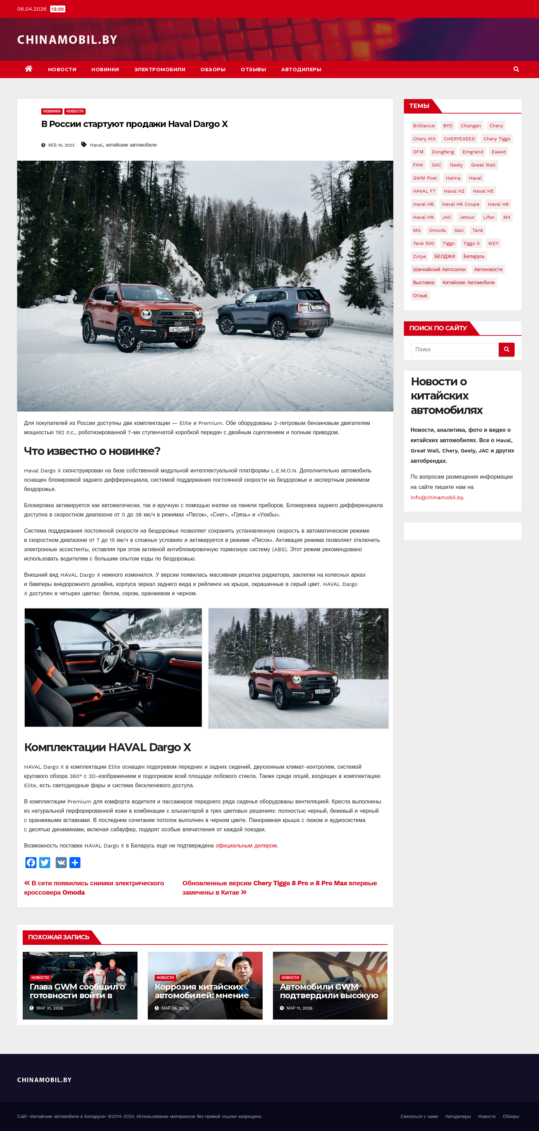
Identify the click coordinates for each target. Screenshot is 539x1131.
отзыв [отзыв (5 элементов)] (420, 295)
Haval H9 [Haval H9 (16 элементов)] (423, 217)
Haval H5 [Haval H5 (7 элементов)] (483, 191)
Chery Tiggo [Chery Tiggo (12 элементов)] (496, 138)
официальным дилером (246, 845)
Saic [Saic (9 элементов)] (459, 230)
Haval (96, 145)
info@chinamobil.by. (438, 497)
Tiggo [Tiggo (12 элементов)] (449, 243)
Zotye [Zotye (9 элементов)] (419, 256)
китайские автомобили (131, 145)
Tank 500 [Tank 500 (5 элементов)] (423, 243)
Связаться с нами (419, 1116)
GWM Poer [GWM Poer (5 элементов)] (425, 178)
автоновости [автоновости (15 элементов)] (488, 269)
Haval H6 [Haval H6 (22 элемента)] (423, 204)
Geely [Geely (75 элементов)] (456, 165)
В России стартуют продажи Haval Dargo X (134, 124)
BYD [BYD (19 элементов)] (447, 125)
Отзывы (253, 69)
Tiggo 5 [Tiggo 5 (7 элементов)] (471, 243)
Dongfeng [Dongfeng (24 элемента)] (443, 151)
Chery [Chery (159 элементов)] (496, 125)
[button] (516, 69)
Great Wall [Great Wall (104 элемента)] (483, 165)
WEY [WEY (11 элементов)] (493, 243)
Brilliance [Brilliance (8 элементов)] (424, 125)
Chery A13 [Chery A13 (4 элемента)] (424, 138)
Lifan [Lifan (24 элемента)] (489, 217)
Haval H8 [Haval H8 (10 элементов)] (498, 204)
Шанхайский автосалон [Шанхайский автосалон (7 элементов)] (439, 269)
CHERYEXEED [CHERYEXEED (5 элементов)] (459, 138)
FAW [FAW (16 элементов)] (418, 165)
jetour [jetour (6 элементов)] (467, 217)
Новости (62, 69)
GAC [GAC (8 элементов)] (437, 165)
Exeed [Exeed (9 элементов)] (499, 151)
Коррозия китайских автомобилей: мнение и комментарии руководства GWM (202, 999)
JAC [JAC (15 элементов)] (446, 217)
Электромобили (160, 69)
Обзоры (213, 69)
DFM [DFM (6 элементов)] (418, 151)
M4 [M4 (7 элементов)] (506, 217)
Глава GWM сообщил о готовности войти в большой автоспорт (77, 995)
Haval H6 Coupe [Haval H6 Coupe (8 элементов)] (461, 204)
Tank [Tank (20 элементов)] (477, 230)
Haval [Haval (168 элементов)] (475, 178)
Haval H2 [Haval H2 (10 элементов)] (454, 191)
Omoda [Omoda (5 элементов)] (437, 230)
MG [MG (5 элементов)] (417, 230)
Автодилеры (301, 69)
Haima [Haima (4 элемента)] (453, 178)
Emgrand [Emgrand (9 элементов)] (472, 151)
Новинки (105, 69)
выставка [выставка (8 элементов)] (423, 282)
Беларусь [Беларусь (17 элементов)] (474, 256)
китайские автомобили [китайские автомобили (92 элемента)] (469, 282)
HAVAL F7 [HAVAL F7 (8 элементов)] (424, 191)
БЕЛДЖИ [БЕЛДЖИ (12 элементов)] (444, 256)
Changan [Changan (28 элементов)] (471, 125)
